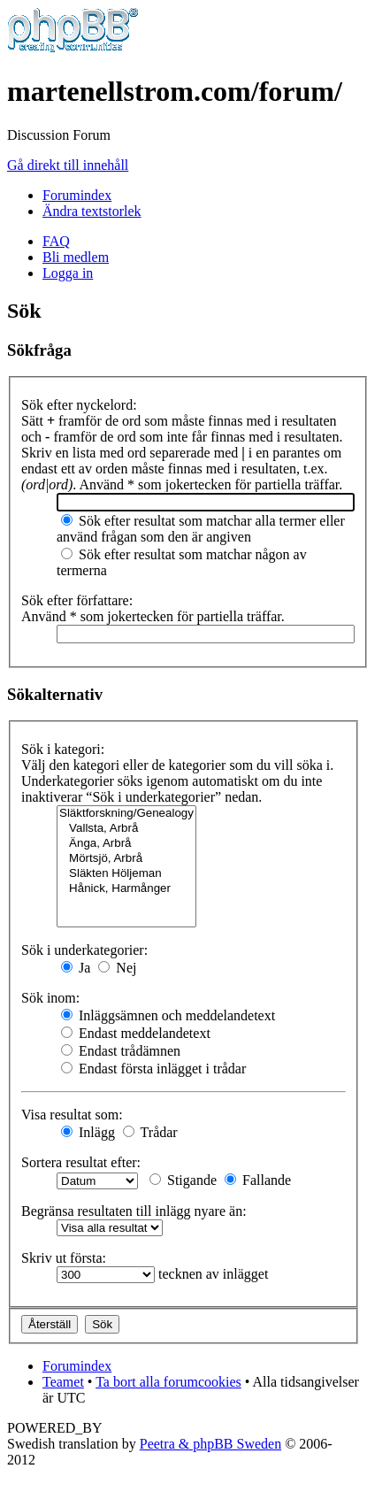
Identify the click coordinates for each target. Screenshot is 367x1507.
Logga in (67, 273)
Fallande (258, 1180)
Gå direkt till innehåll (67, 165)
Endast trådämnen (120, 1050)
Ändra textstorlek (91, 211)
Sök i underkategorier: (84, 949)
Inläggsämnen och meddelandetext (168, 1015)
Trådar (150, 1132)
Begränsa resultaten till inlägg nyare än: (134, 1211)
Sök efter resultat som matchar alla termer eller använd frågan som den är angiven (201, 528)
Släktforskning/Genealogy (126, 813)
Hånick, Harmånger (126, 888)
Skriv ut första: (63, 1257)
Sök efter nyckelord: (79, 404)
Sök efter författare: (77, 600)
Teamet (63, 1381)
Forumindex (76, 195)
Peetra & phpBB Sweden (210, 1443)
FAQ (56, 241)
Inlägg (88, 1132)
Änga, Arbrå (126, 843)
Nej (117, 967)
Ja (75, 967)
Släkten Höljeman (126, 873)
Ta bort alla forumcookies (168, 1381)
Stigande (183, 1180)
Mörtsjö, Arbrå (126, 858)
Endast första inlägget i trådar (153, 1068)
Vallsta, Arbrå (126, 828)
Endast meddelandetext (135, 1033)
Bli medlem (75, 257)
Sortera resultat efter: (81, 1162)
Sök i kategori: (62, 749)
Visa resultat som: (72, 1114)
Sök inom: (50, 997)
